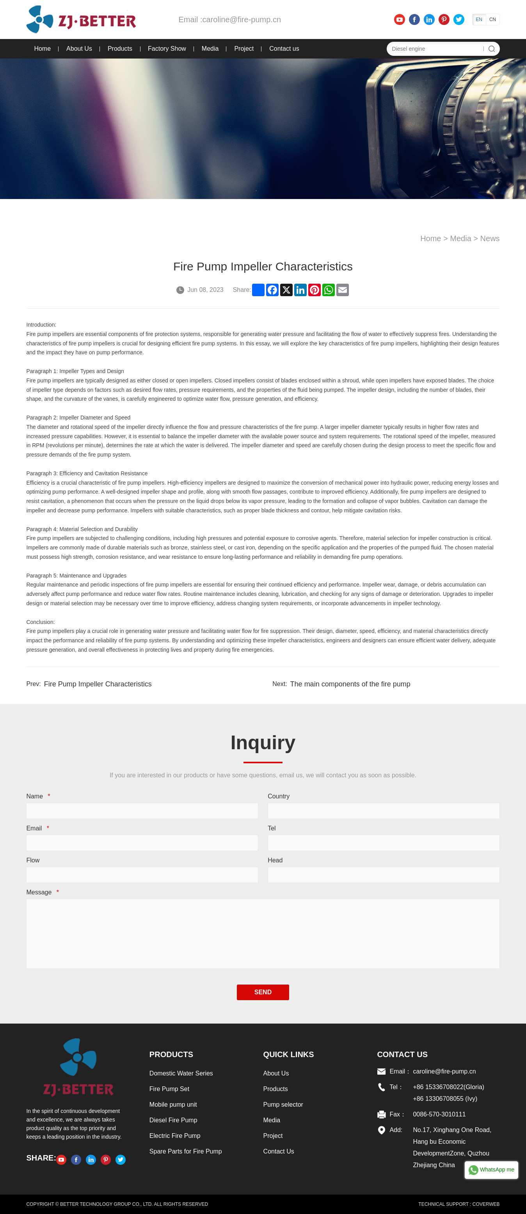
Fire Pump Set (169, 1089)
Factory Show (167, 48)
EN (479, 19)
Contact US (402, 1054)
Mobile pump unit (173, 1104)
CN (492, 19)
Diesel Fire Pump (173, 1120)
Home (42, 48)
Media (210, 48)
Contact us (284, 48)
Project (244, 48)
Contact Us (278, 1151)
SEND (263, 992)
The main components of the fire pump (350, 684)
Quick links (288, 1054)
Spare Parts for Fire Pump (185, 1151)
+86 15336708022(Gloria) (448, 1087)
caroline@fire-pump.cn (242, 19)
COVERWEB (486, 1204)
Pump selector (283, 1104)
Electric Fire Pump (175, 1135)
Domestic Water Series (181, 1073)
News (490, 238)
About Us (79, 48)
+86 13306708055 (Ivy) (445, 1098)
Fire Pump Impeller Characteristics (98, 684)
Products (120, 48)
